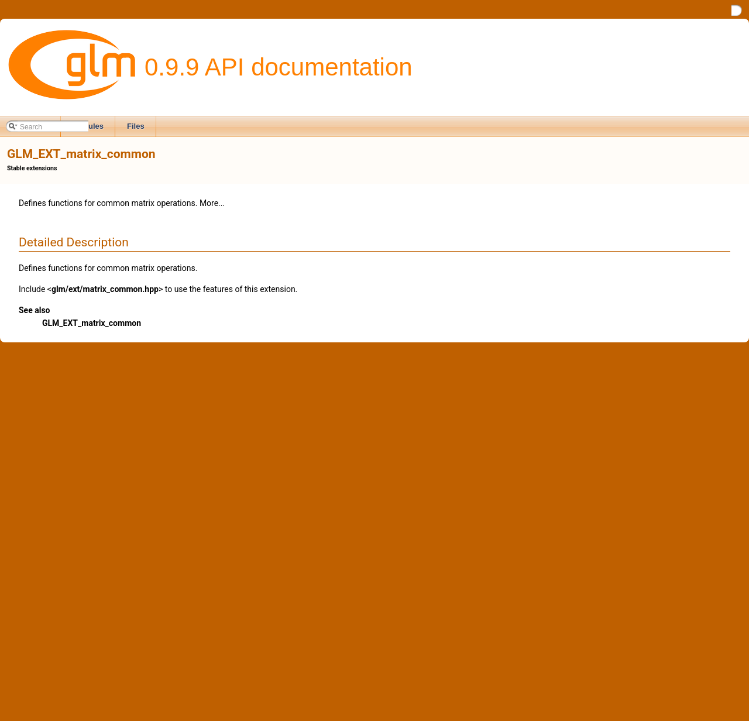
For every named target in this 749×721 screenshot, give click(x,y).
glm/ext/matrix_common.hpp (105, 289)
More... (212, 203)
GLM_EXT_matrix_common (91, 323)
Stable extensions (32, 168)
